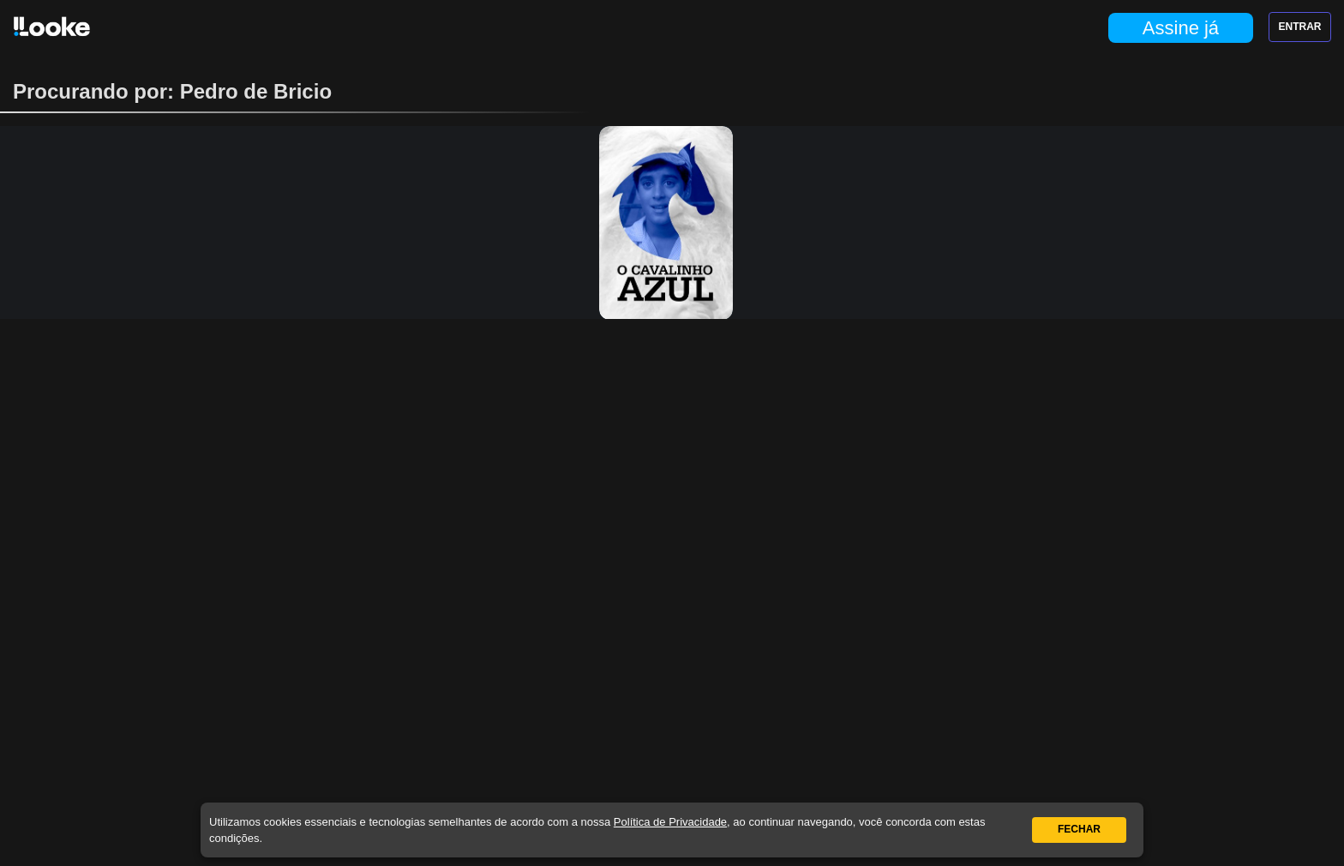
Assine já (1181, 28)
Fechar (1079, 829)
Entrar (1300, 27)
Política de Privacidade (670, 821)
